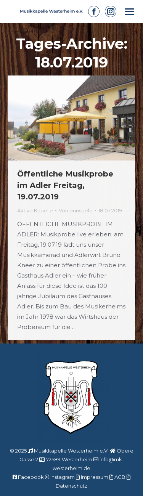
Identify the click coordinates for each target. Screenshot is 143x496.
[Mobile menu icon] (129, 11)
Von (76, 210)
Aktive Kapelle (35, 210)
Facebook (31, 477)
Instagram (62, 477)
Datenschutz (71, 486)
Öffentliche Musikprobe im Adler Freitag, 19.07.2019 (65, 185)
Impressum (94, 477)
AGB (119, 477)
